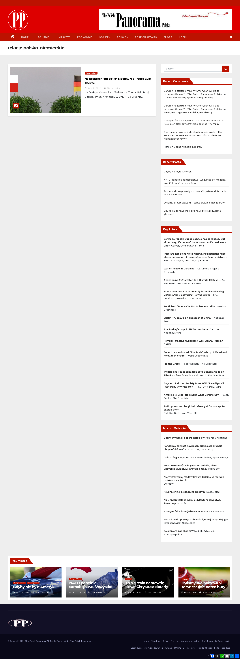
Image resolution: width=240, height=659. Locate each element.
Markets (65, 37)
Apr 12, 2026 (78, 592)
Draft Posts (207, 641)
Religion (122, 37)
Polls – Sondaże (222, 648)
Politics (45, 37)
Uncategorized (33, 583)
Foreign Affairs (146, 37)
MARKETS (179, 648)
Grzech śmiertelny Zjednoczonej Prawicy (188, 97)
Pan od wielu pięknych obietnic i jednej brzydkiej (193, 519)
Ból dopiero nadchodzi (177, 531)
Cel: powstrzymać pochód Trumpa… (198, 123)
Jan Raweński (97, 592)
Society (104, 37)
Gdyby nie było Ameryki (178, 171)
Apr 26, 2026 (22, 592)
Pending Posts (205, 648)
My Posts (190, 648)
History (185, 579)
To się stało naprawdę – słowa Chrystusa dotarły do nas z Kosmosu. (146, 587)
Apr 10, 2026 (134, 592)
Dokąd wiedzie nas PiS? (188, 146)
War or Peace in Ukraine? (179, 268)
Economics (84, 37)
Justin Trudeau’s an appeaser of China (187, 317)
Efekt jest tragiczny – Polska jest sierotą (188, 112)
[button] (231, 37)
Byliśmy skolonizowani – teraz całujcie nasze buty (194, 202)
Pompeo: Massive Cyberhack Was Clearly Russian (193, 340)
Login (183, 37)
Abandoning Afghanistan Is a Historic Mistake (191, 280)
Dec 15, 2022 (94, 88)
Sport (168, 37)
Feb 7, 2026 (190, 592)
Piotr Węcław (41, 592)
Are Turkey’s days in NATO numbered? (187, 329)
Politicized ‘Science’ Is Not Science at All (188, 306)
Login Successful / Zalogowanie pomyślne (151, 648)
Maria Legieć (112, 88)
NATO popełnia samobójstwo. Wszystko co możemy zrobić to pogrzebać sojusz (90, 589)
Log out (219, 641)
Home (26, 37)
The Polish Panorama (80, 641)
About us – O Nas (159, 641)
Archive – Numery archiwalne (185, 641)
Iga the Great (172, 363)
